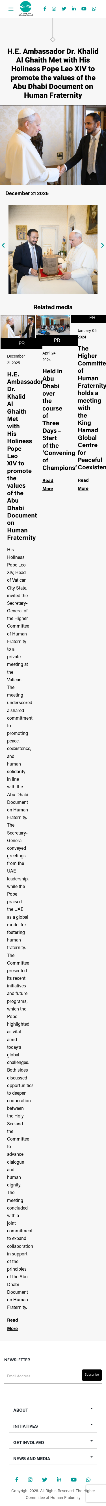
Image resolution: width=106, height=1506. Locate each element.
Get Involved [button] (28, 1442)
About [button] (20, 1410)
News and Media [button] (31, 1458)
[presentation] (3, 245)
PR (22, 343)
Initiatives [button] (25, 1426)
